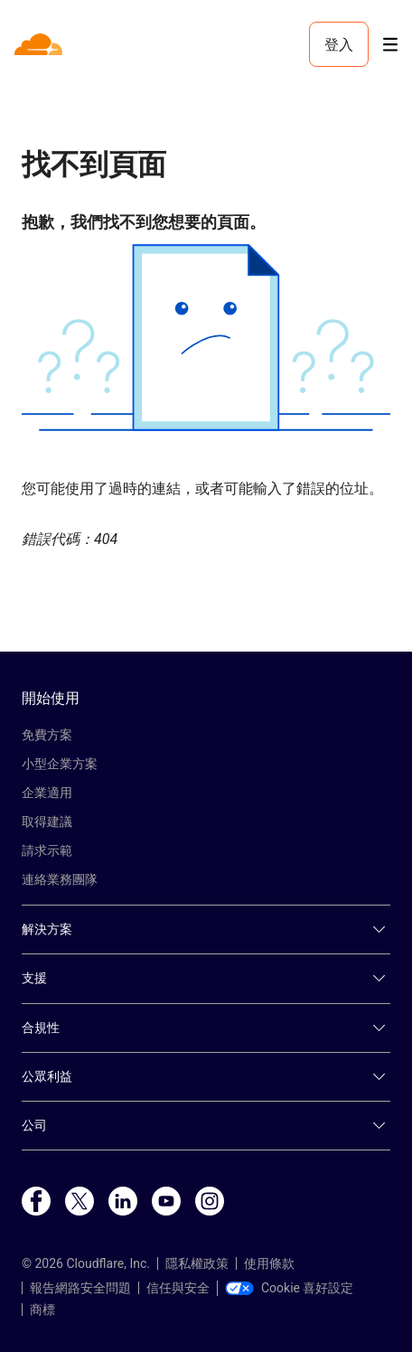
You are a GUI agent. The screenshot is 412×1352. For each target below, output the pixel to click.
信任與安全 (178, 1288)
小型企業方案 (60, 763)
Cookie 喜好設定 (289, 1288)
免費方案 (47, 735)
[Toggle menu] (390, 44)
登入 (338, 44)
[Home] (40, 44)
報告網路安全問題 (80, 1288)
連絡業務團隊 (60, 879)
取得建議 (47, 821)
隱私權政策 (197, 1263)
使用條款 (269, 1263)
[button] (206, 337)
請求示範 (47, 850)
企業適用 (47, 792)
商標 (42, 1309)
